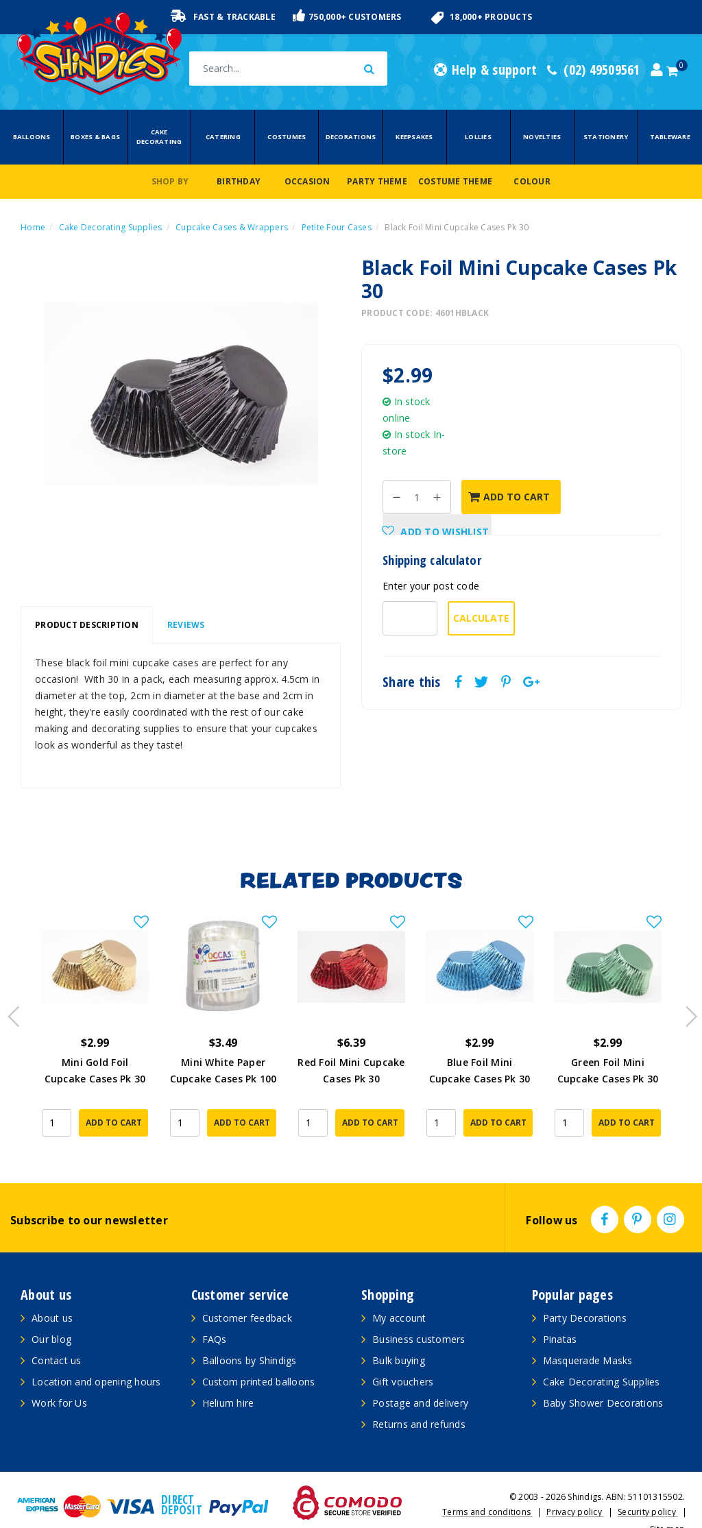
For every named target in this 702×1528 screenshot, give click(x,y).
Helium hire (228, 1379)
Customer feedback (247, 1294)
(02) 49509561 (593, 70)
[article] (95, 1022)
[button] (437, 531)
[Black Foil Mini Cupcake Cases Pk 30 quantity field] (417, 497)
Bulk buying (398, 1337)
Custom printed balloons (258, 1358)
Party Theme (377, 181)
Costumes (286, 136)
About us (52, 1294)
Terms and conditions (487, 1488)
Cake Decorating (159, 137)
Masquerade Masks (588, 1337)
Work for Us (59, 1379)
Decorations (351, 136)
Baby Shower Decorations (603, 1379)
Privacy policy (575, 1488)
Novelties (542, 136)
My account (399, 1294)
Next (685, 1001)
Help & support (485, 70)
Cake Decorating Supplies (601, 1358)
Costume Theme (455, 181)
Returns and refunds (418, 1400)
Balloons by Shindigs (249, 1337)
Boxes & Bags (95, 136)
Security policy (648, 1488)
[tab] (87, 625)
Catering (223, 136)
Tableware (670, 136)
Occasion (307, 181)
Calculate (481, 617)
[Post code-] (410, 618)
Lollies (478, 136)
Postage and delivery (420, 1379)
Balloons (32, 136)
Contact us (57, 1337)
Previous (10, 1001)
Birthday (239, 181)
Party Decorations (585, 1294)
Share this (412, 682)
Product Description (86, 625)
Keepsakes (414, 136)
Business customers (418, 1315)
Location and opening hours (96, 1358)
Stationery (606, 136)
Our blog (51, 1315)
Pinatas (560, 1315)
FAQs (214, 1315)
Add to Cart (509, 496)
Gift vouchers (402, 1358)
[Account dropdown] (657, 70)
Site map (667, 1506)
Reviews (186, 625)
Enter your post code (431, 585)
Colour (531, 181)
